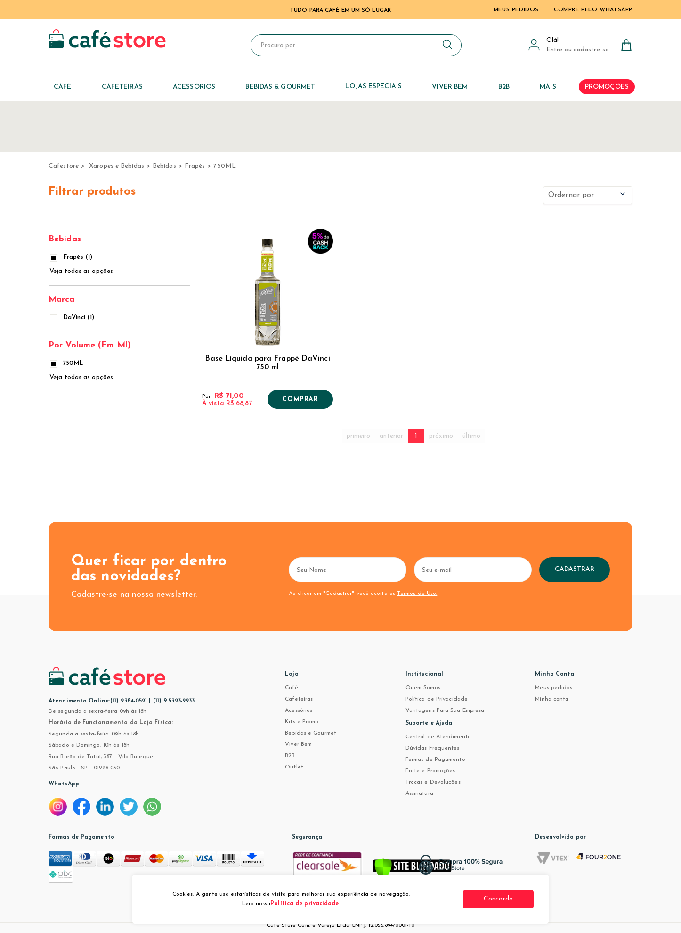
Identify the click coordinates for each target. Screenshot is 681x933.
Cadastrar (575, 569)
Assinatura (419, 793)
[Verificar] (412, 869)
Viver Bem (298, 744)
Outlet (294, 767)
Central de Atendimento (438, 737)
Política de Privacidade (436, 699)
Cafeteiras (299, 699)
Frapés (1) (71, 257)
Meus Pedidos (516, 10)
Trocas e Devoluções (433, 782)
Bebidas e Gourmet (310, 733)
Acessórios (298, 710)
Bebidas (164, 166)
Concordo (498, 898)
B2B (290, 756)
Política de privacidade (304, 904)
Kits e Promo (301, 722)
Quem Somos (422, 688)
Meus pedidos (553, 688)
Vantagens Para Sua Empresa (445, 710)
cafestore (64, 166)
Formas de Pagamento (435, 759)
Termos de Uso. (417, 593)
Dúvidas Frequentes (432, 748)
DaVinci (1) (72, 317)
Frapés (195, 166)
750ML (224, 166)
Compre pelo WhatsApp (593, 10)
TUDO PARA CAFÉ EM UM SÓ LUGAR (340, 10)
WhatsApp (64, 784)
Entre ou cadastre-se (577, 49)
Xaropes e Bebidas (116, 166)
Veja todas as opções (81, 271)
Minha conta (551, 699)
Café (291, 688)
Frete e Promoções (430, 771)
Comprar (300, 399)
